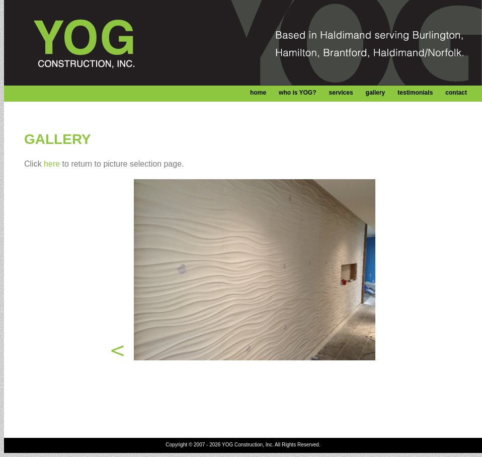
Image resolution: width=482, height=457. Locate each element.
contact (456, 92)
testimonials (415, 92)
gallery (375, 92)
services (341, 92)
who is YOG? (297, 92)
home (258, 92)
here (52, 164)
